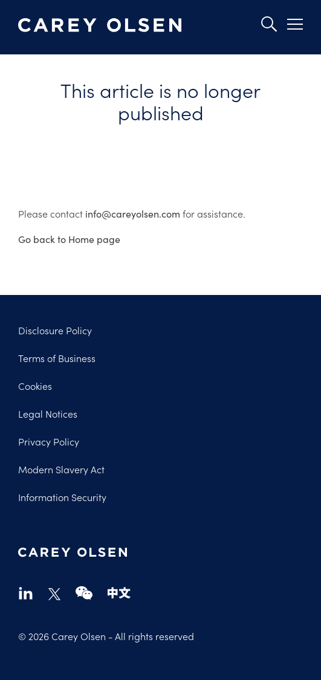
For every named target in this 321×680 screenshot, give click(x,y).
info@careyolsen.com (132, 213)
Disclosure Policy (55, 330)
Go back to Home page (69, 238)
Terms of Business (57, 357)
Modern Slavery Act (61, 469)
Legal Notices (47, 413)
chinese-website (119, 592)
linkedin (25, 592)
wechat (84, 592)
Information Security (62, 497)
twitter (54, 594)
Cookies (35, 385)
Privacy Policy (48, 441)
